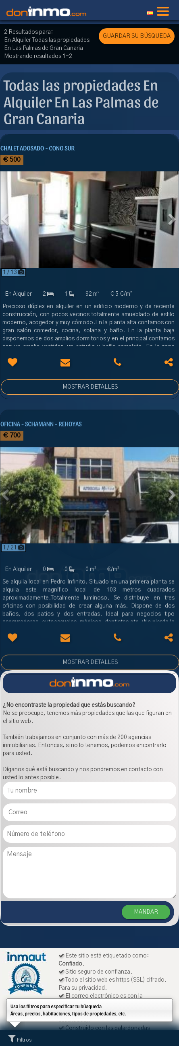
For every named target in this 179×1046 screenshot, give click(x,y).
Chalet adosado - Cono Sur (37, 148)
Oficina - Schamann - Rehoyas (41, 452)
